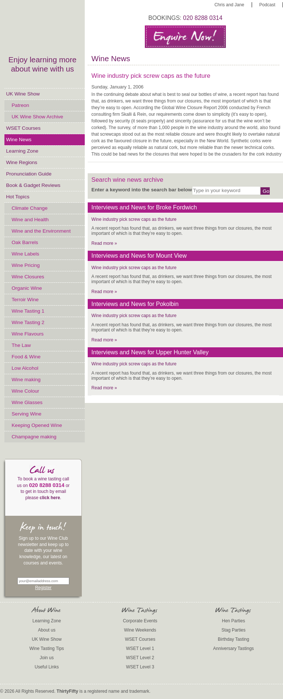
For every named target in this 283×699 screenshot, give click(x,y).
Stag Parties (233, 630)
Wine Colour (25, 391)
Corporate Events (140, 620)
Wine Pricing (26, 265)
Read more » (104, 243)
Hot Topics (17, 196)
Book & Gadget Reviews (33, 185)
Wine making (26, 379)
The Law (21, 345)
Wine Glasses (27, 402)
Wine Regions (22, 162)
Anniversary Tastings (233, 648)
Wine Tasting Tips (46, 648)
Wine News (19, 139)
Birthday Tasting (233, 639)
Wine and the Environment (41, 231)
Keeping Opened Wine (37, 425)
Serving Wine (27, 414)
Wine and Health (30, 219)
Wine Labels (25, 254)
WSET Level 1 (140, 648)
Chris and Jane (229, 4)
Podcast (267, 4)
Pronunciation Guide (29, 174)
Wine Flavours (28, 334)
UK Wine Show (23, 94)
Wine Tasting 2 (28, 322)
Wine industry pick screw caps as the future (134, 219)
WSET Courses (23, 128)
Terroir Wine (25, 299)
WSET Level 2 (140, 657)
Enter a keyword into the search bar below (141, 189)
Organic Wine (27, 288)
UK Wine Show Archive (37, 116)
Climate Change (30, 208)
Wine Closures (28, 276)
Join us (47, 657)
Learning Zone (22, 151)
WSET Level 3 (140, 667)
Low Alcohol (25, 368)
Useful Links (47, 667)
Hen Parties (233, 620)
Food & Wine (26, 356)
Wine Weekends (140, 630)
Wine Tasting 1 (28, 311)
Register (43, 587)
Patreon (20, 105)
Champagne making (34, 436)
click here (49, 497)
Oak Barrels (25, 242)
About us (46, 630)
